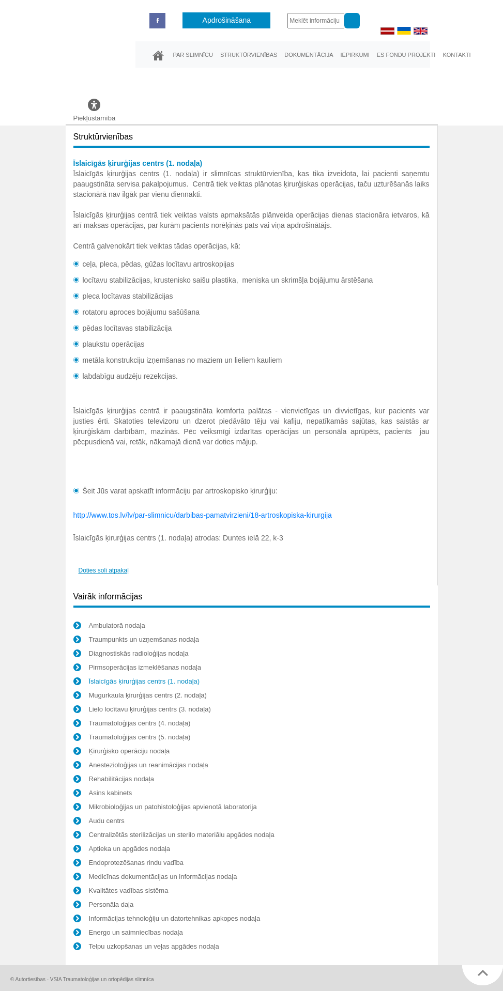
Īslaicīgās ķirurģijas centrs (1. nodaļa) (136, 682)
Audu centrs (99, 822)
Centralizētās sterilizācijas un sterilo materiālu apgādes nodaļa (174, 836)
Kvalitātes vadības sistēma (121, 892)
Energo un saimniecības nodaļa (128, 933)
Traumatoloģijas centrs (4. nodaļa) (132, 724)
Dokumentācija (308, 55)
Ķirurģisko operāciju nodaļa (121, 752)
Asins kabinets (102, 794)
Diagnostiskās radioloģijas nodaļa (131, 654)
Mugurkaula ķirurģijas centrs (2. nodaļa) (140, 696)
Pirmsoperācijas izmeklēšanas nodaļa (137, 668)
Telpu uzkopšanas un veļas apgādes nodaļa (146, 947)
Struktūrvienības (248, 55)
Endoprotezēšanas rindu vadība (128, 864)
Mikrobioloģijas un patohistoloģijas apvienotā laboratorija (165, 808)
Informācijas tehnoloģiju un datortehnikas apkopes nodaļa (167, 920)
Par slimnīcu (193, 55)
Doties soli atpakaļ (104, 570)
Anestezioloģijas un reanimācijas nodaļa (140, 766)
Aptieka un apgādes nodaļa (122, 850)
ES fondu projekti (406, 55)
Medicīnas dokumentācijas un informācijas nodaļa (155, 878)
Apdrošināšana (227, 20)
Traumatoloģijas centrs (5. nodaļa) (132, 738)
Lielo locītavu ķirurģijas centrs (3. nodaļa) (142, 710)
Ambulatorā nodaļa (109, 627)
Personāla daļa (103, 906)
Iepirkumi (354, 55)
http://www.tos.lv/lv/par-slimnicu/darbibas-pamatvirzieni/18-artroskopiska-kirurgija (202, 515)
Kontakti (456, 55)
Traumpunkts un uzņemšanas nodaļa (136, 641)
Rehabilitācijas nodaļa (113, 780)
